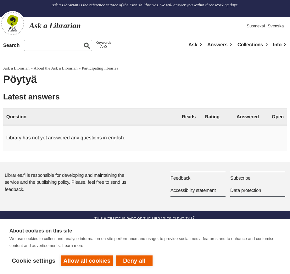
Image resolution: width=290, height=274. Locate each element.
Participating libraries (100, 68)
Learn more (72, 245)
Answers (217, 44)
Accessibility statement (193, 190)
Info (277, 44)
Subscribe (240, 178)
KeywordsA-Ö (103, 44)
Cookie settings (33, 261)
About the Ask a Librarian (56, 68)
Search (11, 45)
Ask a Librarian (16, 68)
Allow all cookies (87, 261)
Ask (193, 44)
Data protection (245, 190)
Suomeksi (256, 26)
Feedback (180, 178)
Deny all (134, 261)
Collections (250, 44)
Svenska (276, 26)
